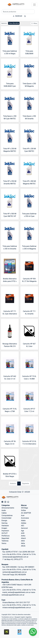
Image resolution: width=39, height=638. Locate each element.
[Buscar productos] (18, 11)
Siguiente (25, 483)
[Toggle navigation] (34, 5)
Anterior (13, 483)
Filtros (34, 23)
